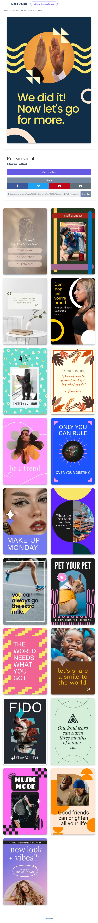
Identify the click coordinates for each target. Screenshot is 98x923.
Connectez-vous (18, 4)
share (49, 180)
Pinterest (39, 10)
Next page (49, 918)
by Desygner (12, 164)
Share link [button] (86, 194)
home (5, 10)
